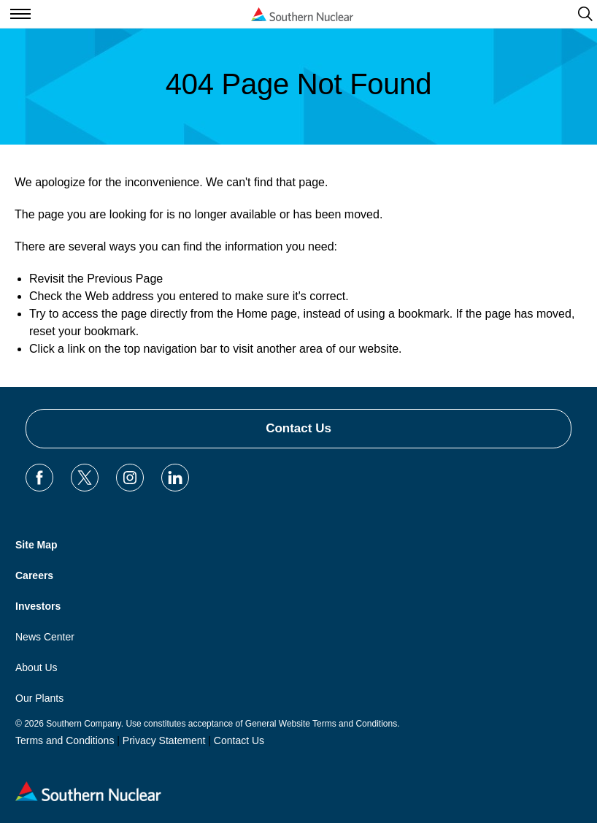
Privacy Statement (164, 740)
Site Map (36, 545)
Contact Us (298, 428)
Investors (38, 606)
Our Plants (39, 698)
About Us (36, 667)
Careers (34, 575)
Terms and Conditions (64, 740)
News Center (44, 637)
